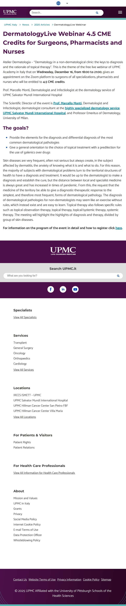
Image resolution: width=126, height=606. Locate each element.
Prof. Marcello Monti (67, 103)
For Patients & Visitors (32, 435)
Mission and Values (25, 498)
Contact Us (20, 579)
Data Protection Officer (27, 535)
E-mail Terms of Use (25, 530)
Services (20, 336)
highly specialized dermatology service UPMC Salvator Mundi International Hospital (61, 111)
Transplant (20, 343)
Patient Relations (24, 448)
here (119, 228)
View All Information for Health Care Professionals (44, 473)
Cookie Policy (91, 579)
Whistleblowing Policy (26, 540)
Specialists (22, 310)
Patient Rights (22, 442)
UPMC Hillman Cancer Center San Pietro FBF (40, 406)
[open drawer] (120, 12)
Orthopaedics (21, 358)
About (18, 491)
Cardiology (20, 364)
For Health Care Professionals (39, 466)
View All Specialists (25, 317)
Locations (21, 388)
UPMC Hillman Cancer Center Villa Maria (38, 411)
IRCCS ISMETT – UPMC (27, 395)
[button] (65, 3)
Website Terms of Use (42, 579)
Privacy (17, 514)
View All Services (23, 370)
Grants (17, 509)
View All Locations (24, 417)
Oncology (19, 353)
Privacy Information (69, 579)
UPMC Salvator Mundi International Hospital (40, 400)
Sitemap (106, 579)
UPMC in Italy (21, 503)
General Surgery (23, 348)
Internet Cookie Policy (27, 524)
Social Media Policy (25, 519)
